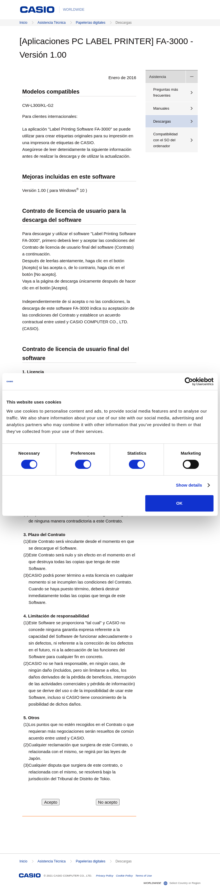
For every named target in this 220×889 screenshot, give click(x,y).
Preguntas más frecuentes (165, 92)
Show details (189, 485)
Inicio (23, 23)
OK (179, 503)
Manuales (161, 108)
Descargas (162, 121)
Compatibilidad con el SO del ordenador (165, 140)
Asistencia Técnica (52, 23)
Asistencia (157, 77)
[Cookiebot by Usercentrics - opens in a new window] (189, 381)
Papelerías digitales (90, 23)
